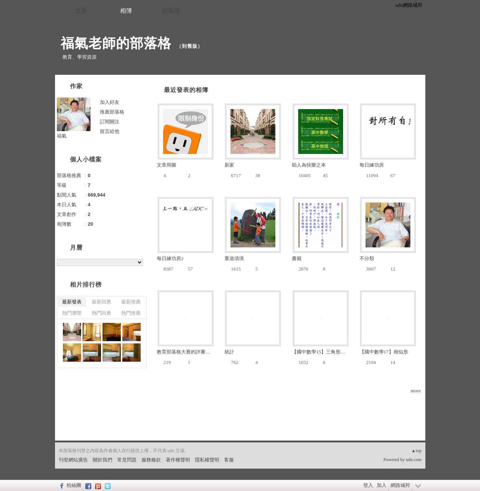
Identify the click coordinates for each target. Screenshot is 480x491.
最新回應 (101, 302)
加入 (381, 485)
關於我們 (102, 460)
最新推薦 (131, 302)
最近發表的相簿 (186, 90)
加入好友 (109, 102)
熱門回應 (101, 313)
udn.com (414, 459)
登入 (368, 485)
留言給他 (109, 131)
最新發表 (72, 302)
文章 (81, 10)
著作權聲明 (178, 460)
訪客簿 (171, 10)
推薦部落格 (112, 112)
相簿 (126, 10)
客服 (229, 460)
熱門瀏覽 (72, 313)
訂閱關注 (109, 121)
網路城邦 (400, 485)
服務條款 (151, 460)
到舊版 (190, 46)
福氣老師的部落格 (116, 43)
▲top (416, 450)
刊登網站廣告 (73, 460)
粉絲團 (74, 485)
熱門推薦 (131, 313)
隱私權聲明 (207, 460)
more (416, 390)
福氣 (62, 136)
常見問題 (127, 460)
